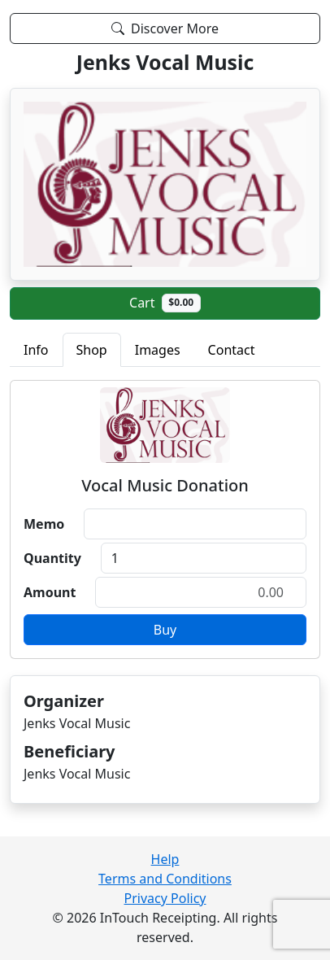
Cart (165, 303)
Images (157, 350)
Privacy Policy (165, 898)
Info (36, 350)
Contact (231, 350)
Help (165, 859)
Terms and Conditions (165, 879)
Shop (91, 350)
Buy (165, 630)
